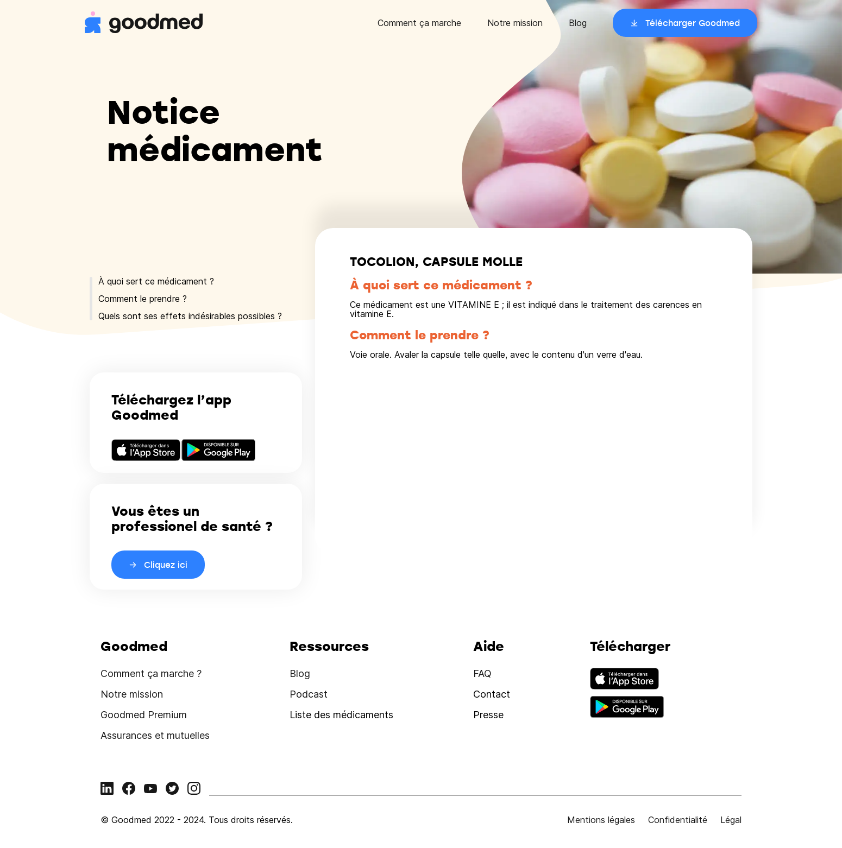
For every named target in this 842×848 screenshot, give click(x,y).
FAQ (482, 673)
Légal (731, 819)
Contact (491, 694)
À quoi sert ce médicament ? (156, 281)
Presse (488, 714)
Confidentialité (677, 819)
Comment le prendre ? (142, 298)
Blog (578, 22)
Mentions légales (601, 819)
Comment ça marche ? (151, 673)
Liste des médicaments (341, 714)
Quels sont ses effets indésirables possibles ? (190, 316)
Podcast (309, 694)
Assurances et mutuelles (155, 735)
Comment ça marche (419, 22)
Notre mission (515, 22)
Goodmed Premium (143, 714)
